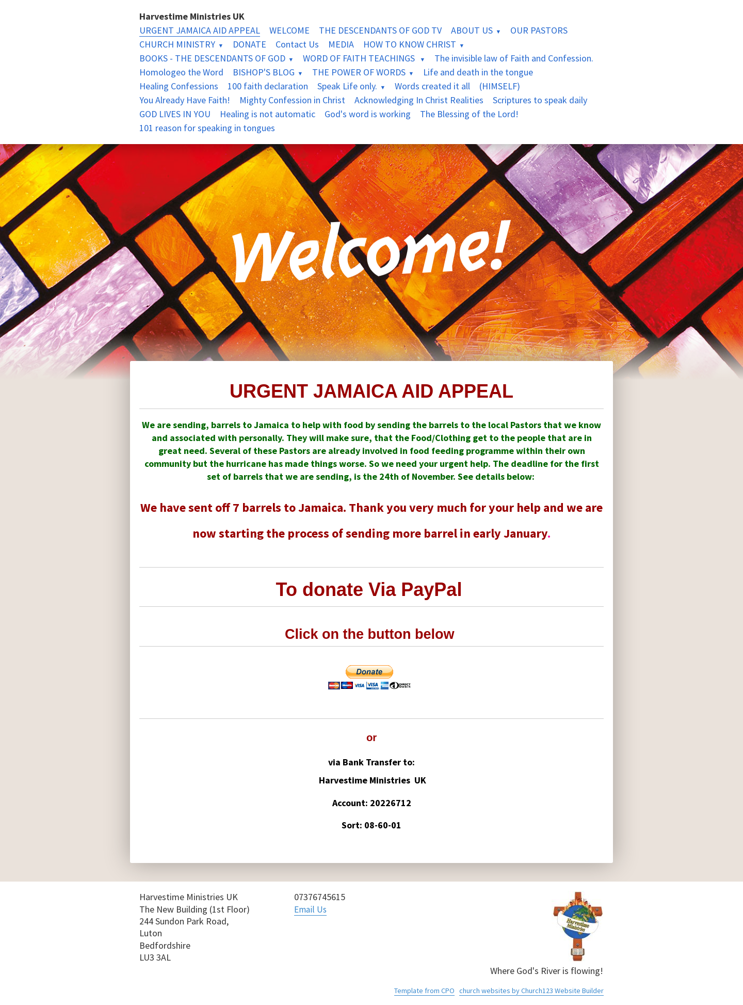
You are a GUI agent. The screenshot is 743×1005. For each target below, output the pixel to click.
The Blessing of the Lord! (469, 114)
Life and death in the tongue (478, 72)
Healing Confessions (178, 86)
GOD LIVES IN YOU (175, 114)
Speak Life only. (347, 86)
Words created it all (432, 86)
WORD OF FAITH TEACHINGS (360, 58)
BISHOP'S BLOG (264, 72)
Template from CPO (424, 990)
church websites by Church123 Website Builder (531, 990)
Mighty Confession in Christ (292, 100)
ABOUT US (472, 30)
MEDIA (341, 44)
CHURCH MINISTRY (177, 44)
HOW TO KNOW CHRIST (409, 44)
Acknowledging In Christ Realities (418, 100)
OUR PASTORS (539, 30)
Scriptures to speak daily (540, 100)
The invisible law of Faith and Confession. (513, 58)
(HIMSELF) (499, 86)
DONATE (249, 44)
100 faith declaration (268, 86)
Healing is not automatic (267, 114)
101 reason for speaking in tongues (207, 128)
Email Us (311, 909)
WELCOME (289, 30)
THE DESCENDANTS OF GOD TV (380, 30)
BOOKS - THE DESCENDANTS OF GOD (212, 58)
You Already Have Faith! (184, 100)
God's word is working (368, 114)
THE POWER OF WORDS (359, 72)
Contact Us (297, 44)
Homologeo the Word (181, 72)
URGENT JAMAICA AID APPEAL (199, 30)
